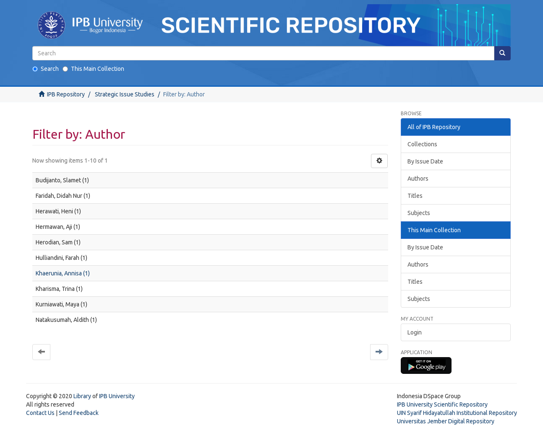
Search (45, 68)
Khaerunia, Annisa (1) (63, 273)
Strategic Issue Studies (124, 94)
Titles (415, 195)
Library (82, 396)
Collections (422, 144)
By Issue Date (425, 161)
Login (414, 332)
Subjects (418, 213)
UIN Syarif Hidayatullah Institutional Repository (457, 412)
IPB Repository (66, 94)
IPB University (117, 396)
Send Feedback (79, 412)
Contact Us (40, 412)
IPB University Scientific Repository (442, 404)
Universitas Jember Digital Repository (445, 421)
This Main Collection (93, 68)
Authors (417, 178)
